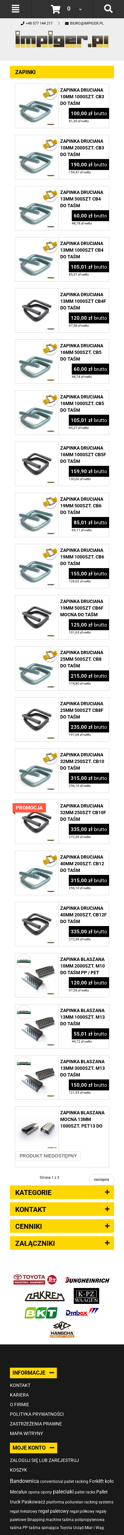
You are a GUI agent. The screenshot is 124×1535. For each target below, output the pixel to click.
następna (101, 1179)
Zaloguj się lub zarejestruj (44, 1460)
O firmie (19, 1404)
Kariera (19, 1395)
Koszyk (18, 1470)
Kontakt (20, 1385)
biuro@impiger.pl (84, 23)
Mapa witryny (26, 1433)
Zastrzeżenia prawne (36, 1423)
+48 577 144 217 (36, 23)
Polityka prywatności (37, 1414)
